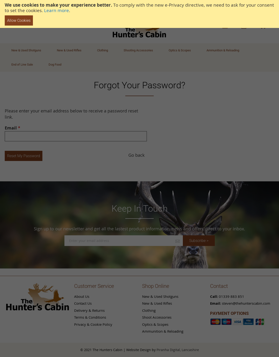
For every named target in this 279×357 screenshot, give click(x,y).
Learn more (56, 10)
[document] (139, 14)
